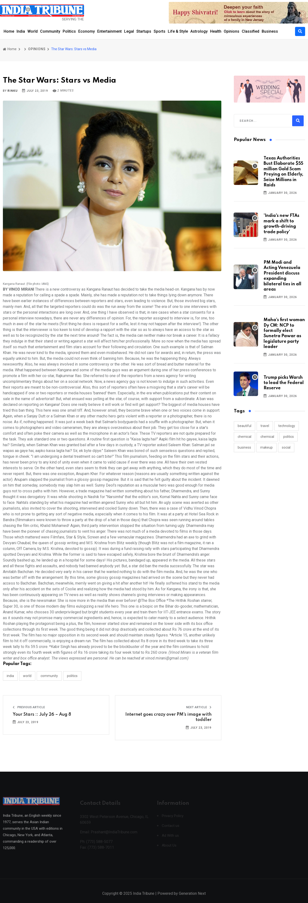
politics (288, 437)
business (244, 447)
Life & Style (178, 31)
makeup (266, 447)
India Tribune (143, 898)
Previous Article (29, 707)
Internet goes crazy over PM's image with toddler (168, 717)
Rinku (12, 90)
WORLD (27, 676)
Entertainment (109, 31)
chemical (244, 437)
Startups (143, 31)
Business (270, 31)
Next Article (198, 707)
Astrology (199, 31)
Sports (159, 31)
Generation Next (192, 898)
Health (215, 31)
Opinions (231, 31)
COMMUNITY (49, 676)
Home (9, 31)
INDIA (10, 676)
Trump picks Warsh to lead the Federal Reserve (284, 382)
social (286, 447)
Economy (86, 31)
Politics (69, 31)
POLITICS (72, 676)
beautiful (244, 426)
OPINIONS (36, 49)
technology (286, 426)
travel (264, 426)
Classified (250, 31)
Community (50, 31)
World (32, 31)
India (21, 31)
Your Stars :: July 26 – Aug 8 (42, 714)
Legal (129, 31)
